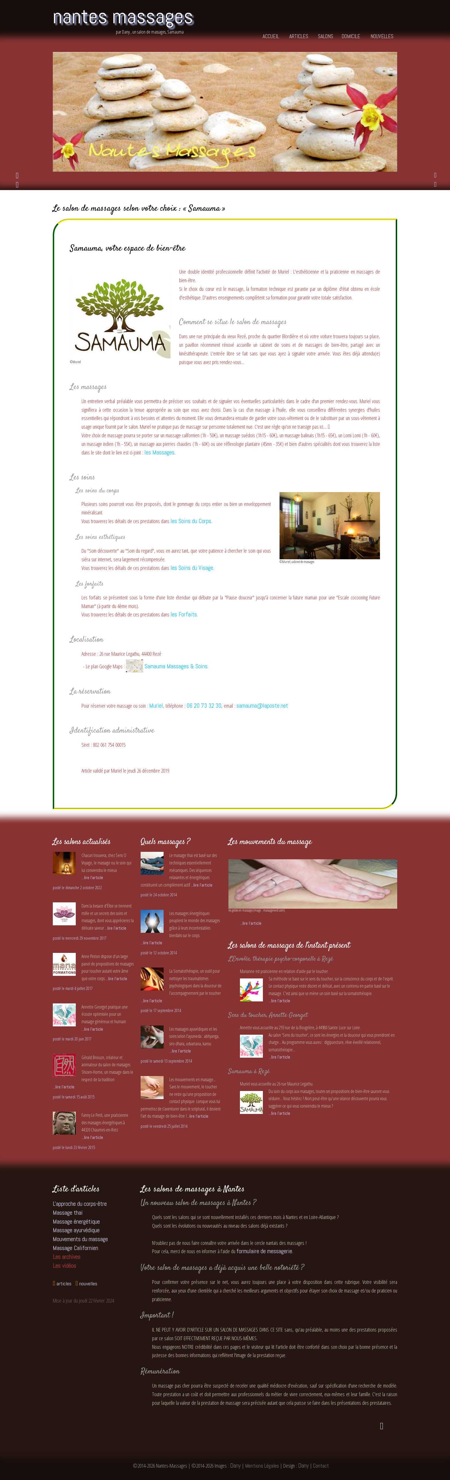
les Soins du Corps (190, 521)
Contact (321, 1465)
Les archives (66, 1257)
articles (298, 36)
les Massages (159, 452)
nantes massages (123, 16)
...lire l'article (92, 878)
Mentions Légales (262, 1465)
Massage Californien (75, 1248)
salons (325, 36)
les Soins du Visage (191, 568)
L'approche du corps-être (80, 1204)
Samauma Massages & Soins (166, 666)
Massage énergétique (76, 1221)
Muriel (156, 705)
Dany (235, 1465)
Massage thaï (68, 1212)
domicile (351, 36)
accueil (271, 36)
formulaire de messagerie (264, 1251)
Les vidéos (64, 1266)
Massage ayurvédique (76, 1230)
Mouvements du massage (80, 1239)
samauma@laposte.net (262, 705)
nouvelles (382, 36)
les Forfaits (183, 614)
